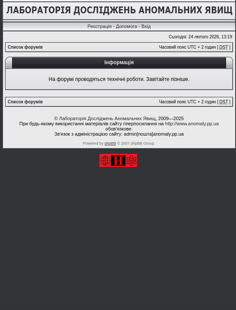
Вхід (146, 26)
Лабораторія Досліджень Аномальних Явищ (107, 118)
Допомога (126, 26)
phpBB (110, 143)
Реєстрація (100, 26)
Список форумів (25, 47)
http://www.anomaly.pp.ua (192, 123)
